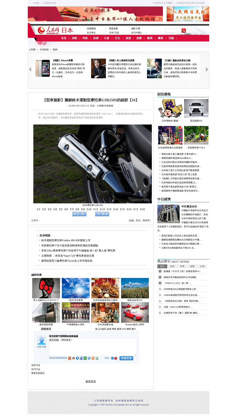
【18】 (142, 209)
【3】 (49, 209)
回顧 (171, 38)
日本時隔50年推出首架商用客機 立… (179, 182)
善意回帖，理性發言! (92, 347)
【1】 (38, 209)
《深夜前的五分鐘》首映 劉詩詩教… (182, 301)
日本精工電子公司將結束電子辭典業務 (180, 170)
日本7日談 (114, 32)
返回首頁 (91, 381)
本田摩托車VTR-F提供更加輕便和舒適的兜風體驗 (69, 245)
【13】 (109, 209)
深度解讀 (91, 28)
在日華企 (91, 32)
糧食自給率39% (135, 300)
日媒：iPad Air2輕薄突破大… (178, 307)
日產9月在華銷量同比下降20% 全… (178, 248)
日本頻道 (44, 49)
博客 (114, 329)
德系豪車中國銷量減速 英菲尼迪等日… (180, 190)
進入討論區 (100, 329)
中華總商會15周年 (76, 324)
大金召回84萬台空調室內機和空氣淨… (180, 162)
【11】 (95, 209)
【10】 (89, 209)
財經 (96, 38)
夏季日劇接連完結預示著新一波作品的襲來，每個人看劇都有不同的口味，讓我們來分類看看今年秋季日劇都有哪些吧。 (172, 68)
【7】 (72, 209)
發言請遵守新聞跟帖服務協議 (63, 336)
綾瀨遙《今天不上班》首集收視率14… (182, 271)
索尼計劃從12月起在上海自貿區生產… (180, 235)
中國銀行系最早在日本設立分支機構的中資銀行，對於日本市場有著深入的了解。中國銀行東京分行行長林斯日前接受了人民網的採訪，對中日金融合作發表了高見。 (183, 218)
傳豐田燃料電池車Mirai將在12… (177, 158)
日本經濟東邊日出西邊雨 (170, 137)
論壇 (109, 329)
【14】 (115, 209)
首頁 (63, 38)
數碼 (149, 38)
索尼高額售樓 (46, 324)
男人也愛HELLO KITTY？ (46, 300)
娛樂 (139, 38)
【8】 (77, 209)
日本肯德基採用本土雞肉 (105, 300)
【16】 (129, 209)
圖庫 (160, 38)
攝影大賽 (135, 28)
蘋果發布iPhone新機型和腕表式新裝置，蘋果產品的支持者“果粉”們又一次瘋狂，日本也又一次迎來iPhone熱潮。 (60, 68)
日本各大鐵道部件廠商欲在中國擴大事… (181, 244)
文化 (117, 38)
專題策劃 (113, 28)
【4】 (55, 209)
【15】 (122, 209)
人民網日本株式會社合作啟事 (190, 3)
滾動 (74, 38)
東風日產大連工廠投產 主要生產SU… (179, 154)
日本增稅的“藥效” (170, 110)
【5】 (61, 209)
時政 (85, 38)
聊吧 (128, 329)
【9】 (83, 209)
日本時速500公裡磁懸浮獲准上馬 (180, 289)
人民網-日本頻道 (105, 105)
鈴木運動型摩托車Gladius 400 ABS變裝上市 (66, 240)
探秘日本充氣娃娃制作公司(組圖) (180, 277)
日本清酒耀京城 (105, 324)
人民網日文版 (49, 3)
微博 (119, 329)
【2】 (44, 209)
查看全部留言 (38, 373)
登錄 (44, 346)
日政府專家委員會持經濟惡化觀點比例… (181, 166)
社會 (106, 38)
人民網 (35, 3)
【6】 (66, 209)
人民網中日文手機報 (162, 3)
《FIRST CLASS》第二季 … (177, 283)
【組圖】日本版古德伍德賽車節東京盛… (181, 178)
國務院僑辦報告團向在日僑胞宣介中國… (181, 239)
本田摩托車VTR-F (196, 137)
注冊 (39, 346)
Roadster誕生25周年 (135, 324)
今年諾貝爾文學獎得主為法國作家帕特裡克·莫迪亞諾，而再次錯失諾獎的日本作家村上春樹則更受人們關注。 (116, 68)
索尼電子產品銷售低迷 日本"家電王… (179, 186)
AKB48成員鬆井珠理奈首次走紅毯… (181, 295)
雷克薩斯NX (196, 110)
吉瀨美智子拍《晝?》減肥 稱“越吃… (182, 313)
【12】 (102, 209)
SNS (124, 329)
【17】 (135, 209)
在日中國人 (136, 32)
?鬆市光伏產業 (76, 300)
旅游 (128, 38)
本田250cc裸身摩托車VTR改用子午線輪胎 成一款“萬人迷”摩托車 (78, 250)
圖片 (133, 329)
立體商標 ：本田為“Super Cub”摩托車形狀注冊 (67, 255)
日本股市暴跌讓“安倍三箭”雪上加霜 (179, 174)
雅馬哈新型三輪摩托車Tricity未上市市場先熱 (66, 260)
